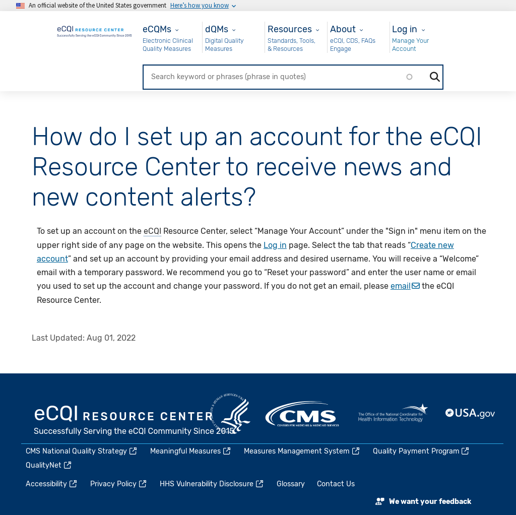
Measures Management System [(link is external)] (302, 451)
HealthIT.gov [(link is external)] (393, 413)
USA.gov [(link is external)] (470, 414)
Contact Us (336, 484)
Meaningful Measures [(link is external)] (191, 451)
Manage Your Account (410, 44)
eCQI (152, 231)
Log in (404, 29)
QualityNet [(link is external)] (49, 465)
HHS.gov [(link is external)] (230, 414)
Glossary (291, 484)
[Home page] (95, 30)
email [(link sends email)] (405, 286)
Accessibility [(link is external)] (52, 484)
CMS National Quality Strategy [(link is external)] (82, 451)
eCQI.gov (134, 421)
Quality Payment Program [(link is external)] (422, 451)
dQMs (216, 29)
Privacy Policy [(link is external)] (119, 484)
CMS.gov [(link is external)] (303, 413)
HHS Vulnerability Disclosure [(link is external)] (212, 484)
